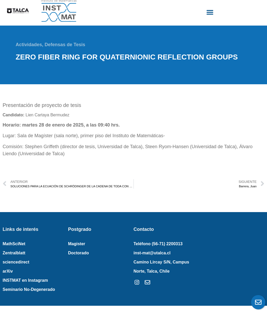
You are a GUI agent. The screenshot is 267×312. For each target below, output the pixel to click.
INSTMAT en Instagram (25, 280)
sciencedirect (16, 262)
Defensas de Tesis (65, 44)
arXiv (8, 271)
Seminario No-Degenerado (29, 289)
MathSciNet (14, 244)
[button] (209, 12)
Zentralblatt (14, 253)
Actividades (29, 44)
